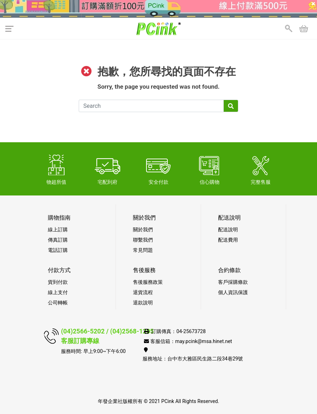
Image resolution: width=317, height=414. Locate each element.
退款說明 (143, 302)
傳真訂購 (58, 240)
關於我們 (143, 229)
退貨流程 (143, 292)
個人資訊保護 (233, 292)
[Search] (151, 106)
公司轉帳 (58, 302)
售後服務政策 (148, 282)
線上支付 (58, 292)
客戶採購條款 (233, 282)
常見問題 (143, 250)
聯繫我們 (143, 240)
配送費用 (228, 240)
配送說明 (228, 229)
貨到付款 (58, 282)
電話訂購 (58, 250)
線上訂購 (58, 229)
